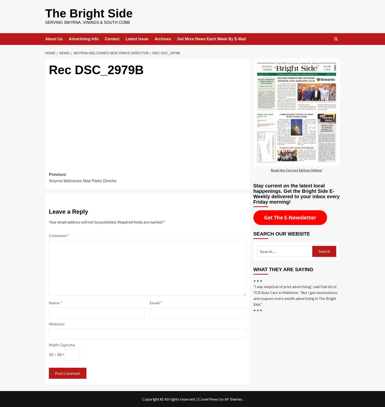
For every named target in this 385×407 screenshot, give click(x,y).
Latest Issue (136, 39)
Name (55, 302)
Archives (162, 39)
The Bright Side (88, 13)
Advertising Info (84, 39)
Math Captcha (62, 344)
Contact (112, 39)
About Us (54, 39)
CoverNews (208, 398)
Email (156, 302)
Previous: (98, 178)
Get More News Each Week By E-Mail (211, 39)
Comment (59, 235)
